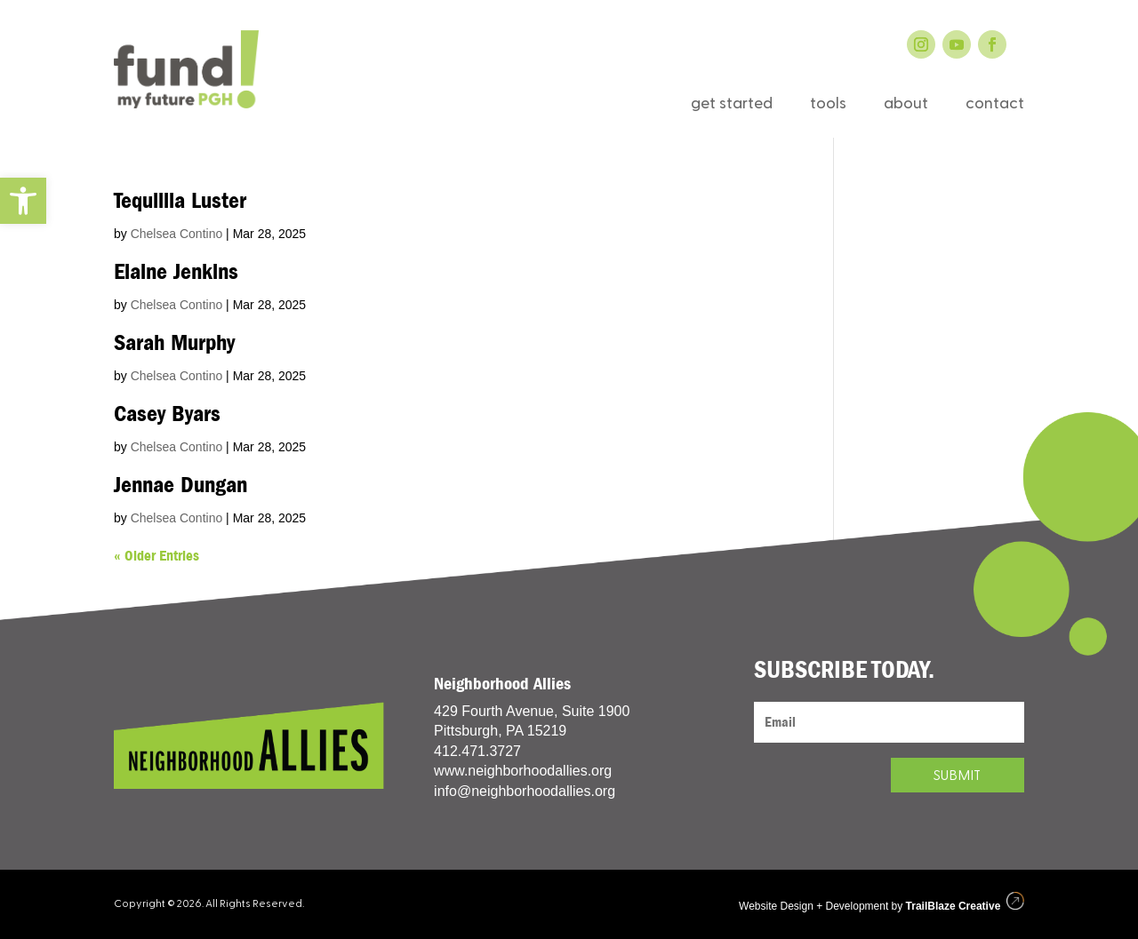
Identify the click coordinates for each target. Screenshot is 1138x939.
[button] (23, 201)
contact (995, 106)
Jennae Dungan (180, 485)
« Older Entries (156, 555)
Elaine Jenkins (176, 272)
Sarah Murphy (174, 343)
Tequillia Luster (180, 200)
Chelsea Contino (177, 234)
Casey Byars (167, 414)
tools (828, 106)
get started (732, 106)
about (906, 106)
